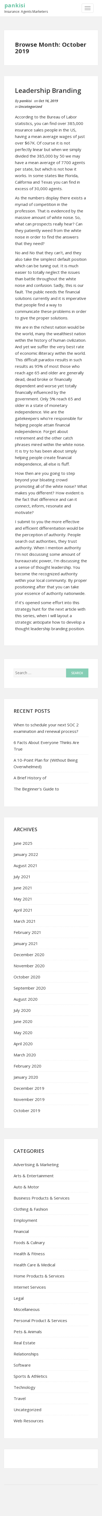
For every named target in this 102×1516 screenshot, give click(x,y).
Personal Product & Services (40, 1320)
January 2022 (26, 854)
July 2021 (22, 876)
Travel (20, 1398)
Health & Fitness (29, 1253)
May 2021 (23, 899)
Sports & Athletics (30, 1376)
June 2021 (23, 887)
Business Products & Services (42, 1198)
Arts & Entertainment (34, 1175)
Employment (25, 1220)
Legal (19, 1298)
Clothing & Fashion (31, 1209)
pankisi (14, 5)
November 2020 (29, 965)
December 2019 (29, 1088)
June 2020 (23, 1021)
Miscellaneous (27, 1309)
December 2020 (29, 954)
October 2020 (27, 977)
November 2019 (29, 1099)
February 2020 (27, 1066)
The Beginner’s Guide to (36, 789)
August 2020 (26, 999)
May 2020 (23, 1032)
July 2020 (22, 1010)
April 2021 (23, 910)
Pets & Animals (28, 1331)
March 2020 (25, 1054)
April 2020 (23, 1043)
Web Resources (29, 1420)
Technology (24, 1387)
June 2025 (23, 843)
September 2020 (30, 988)
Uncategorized (30, 106)
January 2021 (26, 943)
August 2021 (26, 865)
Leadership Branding (48, 90)
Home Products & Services (39, 1276)
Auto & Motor (26, 1186)
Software (22, 1365)
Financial (21, 1231)
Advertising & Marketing (36, 1164)
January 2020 (26, 1077)
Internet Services (30, 1287)
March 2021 (25, 921)
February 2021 (27, 932)
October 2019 (27, 1110)
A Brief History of (30, 777)
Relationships (26, 1354)
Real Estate (24, 1342)
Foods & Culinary (29, 1242)
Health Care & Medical (34, 1264)
